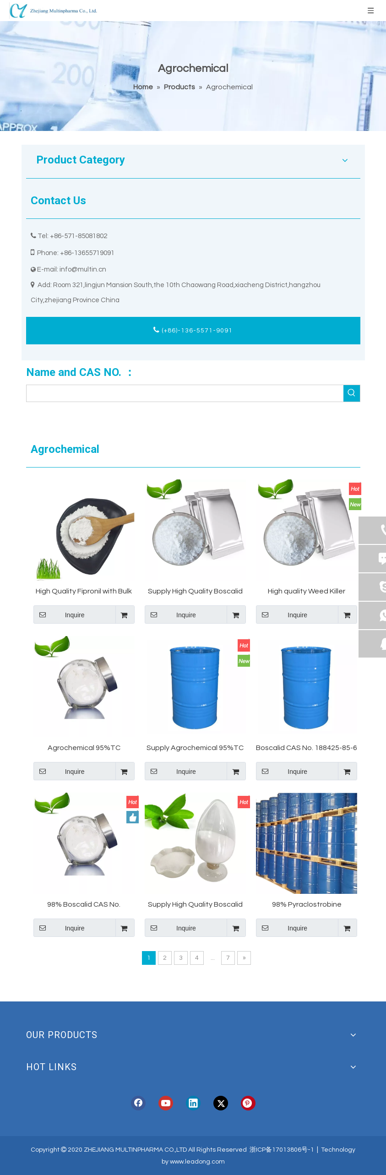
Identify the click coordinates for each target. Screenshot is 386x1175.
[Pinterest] (248, 1103)
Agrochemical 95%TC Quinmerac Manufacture (84, 748)
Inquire (59, 614)
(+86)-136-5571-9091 (193, 330)
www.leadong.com (197, 1162)
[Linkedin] (193, 1103)
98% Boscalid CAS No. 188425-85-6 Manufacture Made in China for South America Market (84, 905)
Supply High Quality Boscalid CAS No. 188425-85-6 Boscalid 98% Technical (195, 905)
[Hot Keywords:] (351, 393)
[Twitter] (220, 1103)
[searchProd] (185, 393)
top (367, 1135)
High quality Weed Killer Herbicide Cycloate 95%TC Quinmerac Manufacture (306, 592)
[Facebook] (138, 1103)
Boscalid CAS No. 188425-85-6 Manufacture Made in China (306, 748)
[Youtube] (165, 1103)
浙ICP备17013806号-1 (282, 1150)
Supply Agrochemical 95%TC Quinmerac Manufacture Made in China (195, 748)
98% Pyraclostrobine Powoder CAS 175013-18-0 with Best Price (306, 905)
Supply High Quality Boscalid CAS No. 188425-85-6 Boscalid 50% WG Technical (195, 592)
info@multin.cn (83, 269)
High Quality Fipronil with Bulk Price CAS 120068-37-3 (84, 592)
